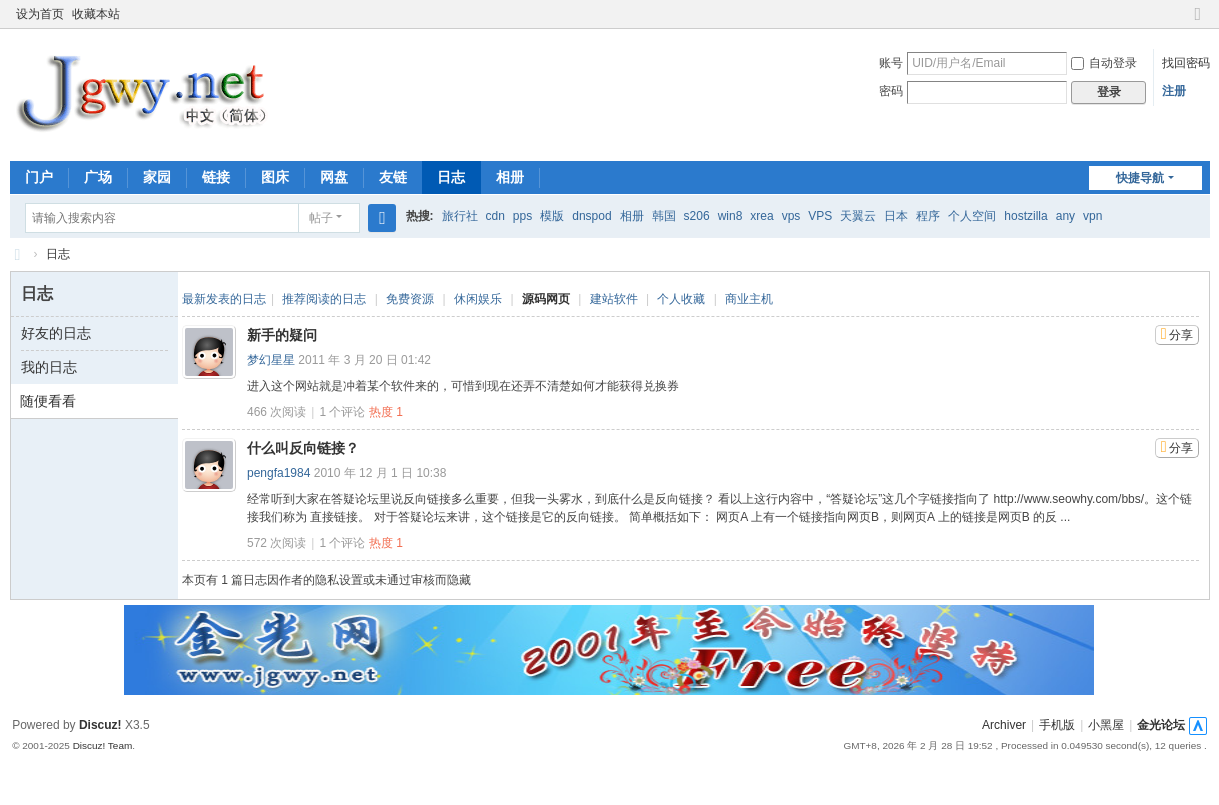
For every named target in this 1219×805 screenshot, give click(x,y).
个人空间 (972, 216)
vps (791, 216)
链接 (216, 177)
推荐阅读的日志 (324, 299)
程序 (928, 216)
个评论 (342, 412)
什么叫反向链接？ (303, 448)
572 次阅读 (276, 543)
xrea (761, 216)
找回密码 (1186, 63)
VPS (820, 216)
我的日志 (49, 367)
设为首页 (40, 14)
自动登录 (1104, 63)
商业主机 (749, 299)
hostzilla (1025, 216)
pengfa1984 (278, 473)
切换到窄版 (1198, 22)
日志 (451, 177)
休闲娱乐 (478, 299)
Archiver (1004, 725)
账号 (891, 63)
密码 (891, 91)
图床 (275, 177)
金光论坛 (1161, 725)
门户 (39, 177)
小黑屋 (1106, 725)
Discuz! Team (103, 745)
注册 (1174, 91)
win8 (730, 216)
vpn (1092, 216)
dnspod (591, 216)
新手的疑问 (282, 335)
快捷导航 (1140, 178)
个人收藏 (681, 299)
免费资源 (410, 299)
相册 (510, 177)
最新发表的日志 (224, 299)
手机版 (1057, 725)
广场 (98, 177)
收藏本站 (96, 14)
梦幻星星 (271, 360)
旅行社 (460, 216)
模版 (552, 216)
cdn (495, 216)
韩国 (664, 216)
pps (522, 216)
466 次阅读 (276, 412)
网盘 (334, 177)
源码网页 (546, 299)
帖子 (321, 218)
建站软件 (614, 299)
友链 (393, 177)
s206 (697, 216)
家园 (157, 177)
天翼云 (858, 216)
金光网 (18, 254)
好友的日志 (56, 333)
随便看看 (48, 401)
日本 (896, 216)
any (1065, 216)
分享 (1181, 335)
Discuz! (100, 725)
